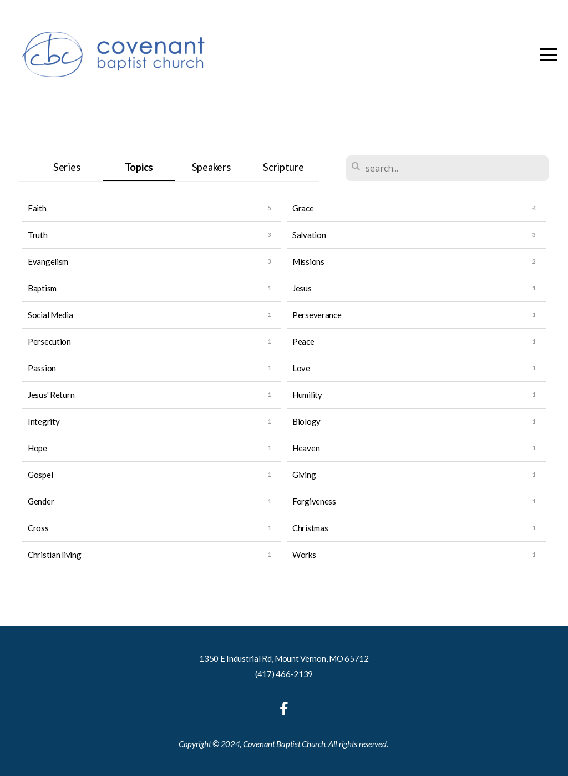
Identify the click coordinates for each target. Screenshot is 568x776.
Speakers (211, 167)
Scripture (283, 167)
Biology (306, 421)
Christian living (55, 555)
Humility (307, 395)
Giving (304, 475)
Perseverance (317, 315)
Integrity (43, 421)
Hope (37, 448)
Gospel (40, 475)
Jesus (302, 288)
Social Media (50, 315)
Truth (38, 235)
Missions (308, 261)
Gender (41, 501)
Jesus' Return (51, 395)
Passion (42, 368)
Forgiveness (314, 501)
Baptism (42, 288)
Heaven (306, 448)
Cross (38, 528)
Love (301, 368)
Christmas (310, 528)
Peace (303, 341)
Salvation (309, 235)
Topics (139, 167)
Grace (303, 208)
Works (304, 555)
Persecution (49, 341)
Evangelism (48, 261)
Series (66, 167)
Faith (37, 208)
